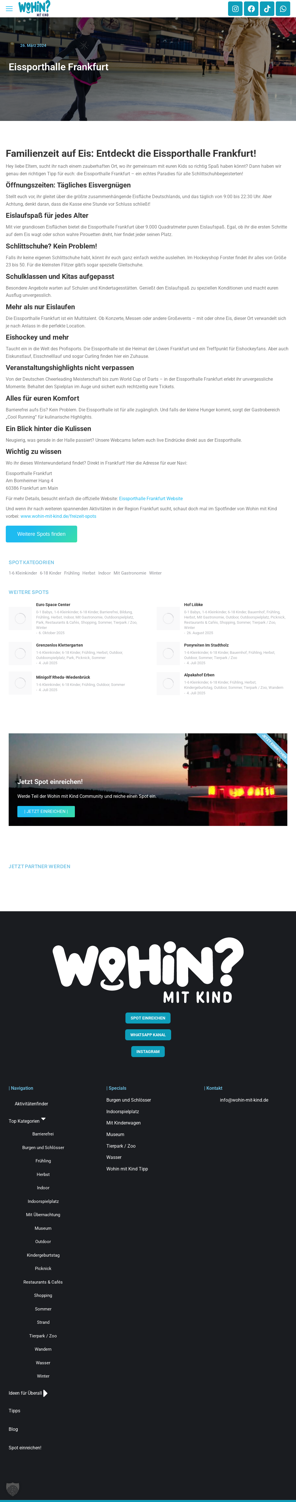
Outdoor (232, 617)
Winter (41, 627)
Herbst (56, 617)
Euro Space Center (53, 604)
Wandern (276, 687)
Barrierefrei (109, 612)
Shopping (88, 622)
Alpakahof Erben (199, 675)
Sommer (105, 622)
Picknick (278, 617)
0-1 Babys (44, 612)
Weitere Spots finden (41, 534)
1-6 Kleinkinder (66, 612)
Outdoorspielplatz (118, 617)
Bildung (126, 612)
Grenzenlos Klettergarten (59, 645)
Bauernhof (256, 612)
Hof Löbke (193, 604)
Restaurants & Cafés (62, 622)
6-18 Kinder (89, 612)
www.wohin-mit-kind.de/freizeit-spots (58, 516)
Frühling (42, 617)
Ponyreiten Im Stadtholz (206, 645)
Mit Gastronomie (89, 617)
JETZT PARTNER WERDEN (39, 866)
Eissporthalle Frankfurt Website (151, 498)
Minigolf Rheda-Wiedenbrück (63, 677)
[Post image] (20, 618)
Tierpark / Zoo (124, 622)
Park (40, 622)
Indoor (69, 617)
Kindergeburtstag (198, 687)
